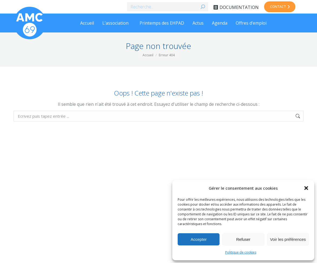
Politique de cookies (240, 252)
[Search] (167, 6)
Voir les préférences (288, 239)
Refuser (243, 239)
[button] (306, 188)
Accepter (199, 239)
